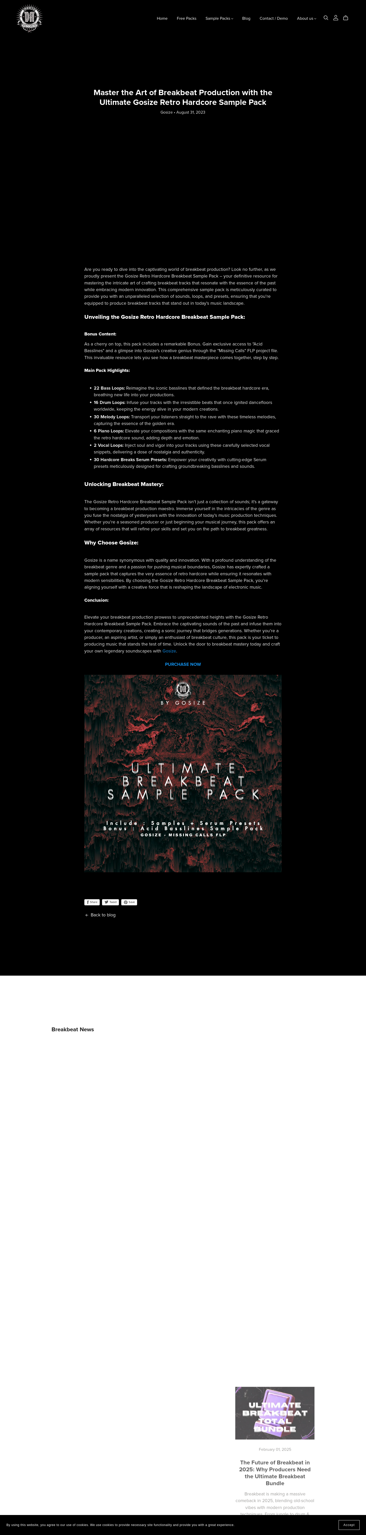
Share (92, 902)
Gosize (169, 651)
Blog (246, 18)
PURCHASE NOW (183, 664)
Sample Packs (219, 18)
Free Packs (186, 18)
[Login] (336, 17)
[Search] (326, 17)
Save (129, 902)
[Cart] (347, 18)
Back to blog (100, 915)
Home (162, 18)
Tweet (110, 902)
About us (306, 18)
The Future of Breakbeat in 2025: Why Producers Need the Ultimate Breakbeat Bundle (275, 1472)
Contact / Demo (274, 18)
